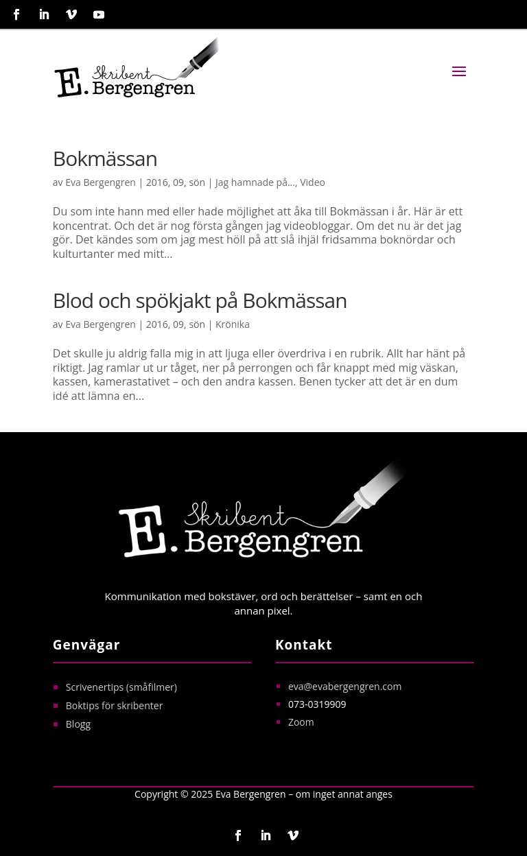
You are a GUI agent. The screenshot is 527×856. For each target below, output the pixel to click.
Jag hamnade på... (255, 182)
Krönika (232, 324)
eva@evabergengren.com (345, 686)
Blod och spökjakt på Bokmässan (200, 300)
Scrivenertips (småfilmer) (123, 686)
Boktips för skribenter (114, 705)
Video (312, 182)
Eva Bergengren (100, 182)
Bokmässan (105, 158)
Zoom (301, 721)
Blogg (78, 723)
